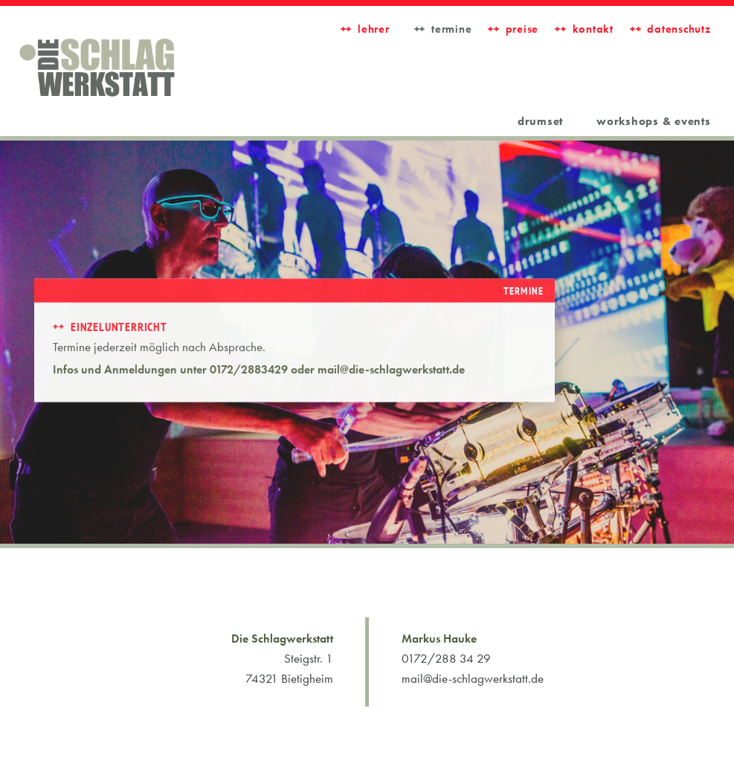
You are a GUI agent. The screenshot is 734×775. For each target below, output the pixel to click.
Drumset (540, 121)
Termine (451, 29)
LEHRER (374, 29)
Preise (522, 29)
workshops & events (653, 121)
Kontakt (593, 29)
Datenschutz (678, 29)
